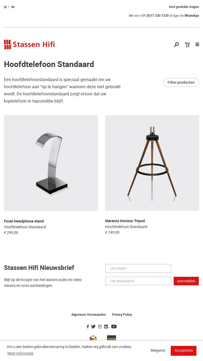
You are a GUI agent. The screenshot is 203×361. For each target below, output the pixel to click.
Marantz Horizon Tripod (125, 221)
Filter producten (181, 82)
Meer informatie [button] (20, 353)
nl (5, 7)
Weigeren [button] (157, 350)
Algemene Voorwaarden (88, 314)
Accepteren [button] (183, 350)
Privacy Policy (122, 314)
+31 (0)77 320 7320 (154, 15)
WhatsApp (191, 15)
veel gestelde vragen (184, 7)
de (13, 7)
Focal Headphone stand (24, 221)
